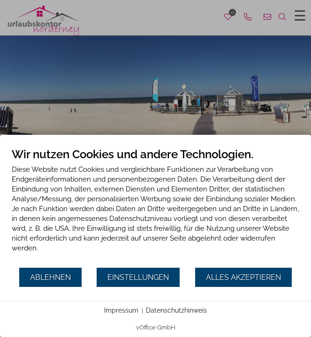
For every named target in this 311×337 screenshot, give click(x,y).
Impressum (121, 310)
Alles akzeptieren (243, 277)
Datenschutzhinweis (176, 310)
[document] (155, 207)
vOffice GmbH (155, 327)
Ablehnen (50, 277)
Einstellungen (138, 277)
